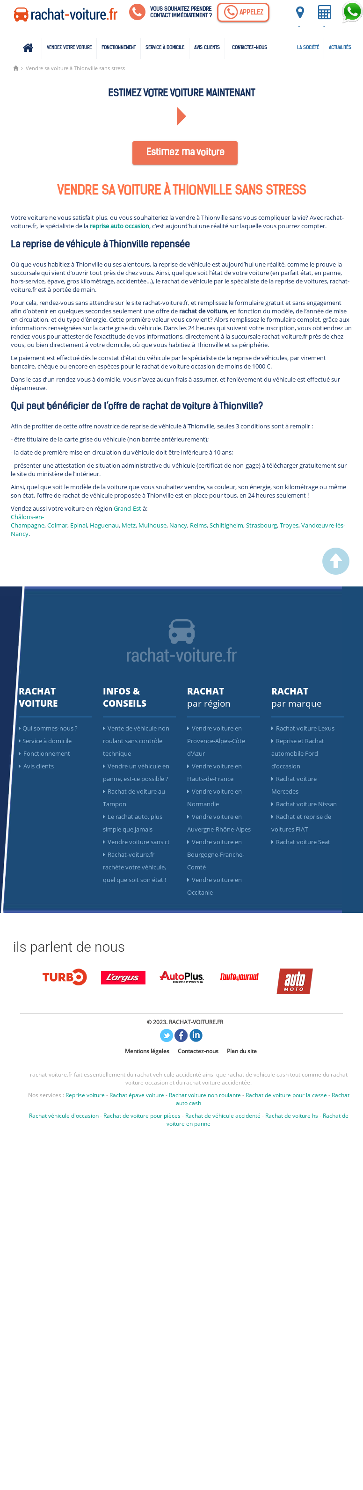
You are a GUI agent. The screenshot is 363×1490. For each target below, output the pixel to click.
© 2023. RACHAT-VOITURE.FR (185, 1022)
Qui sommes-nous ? (48, 728)
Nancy (178, 525)
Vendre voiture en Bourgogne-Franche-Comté (215, 854)
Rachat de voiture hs (291, 1116)
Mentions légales (147, 1051)
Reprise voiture (85, 1095)
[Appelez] (243, 12)
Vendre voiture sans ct (136, 842)
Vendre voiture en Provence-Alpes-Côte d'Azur (216, 741)
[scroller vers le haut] (336, 572)
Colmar (57, 525)
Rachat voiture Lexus (302, 728)
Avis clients (207, 48)
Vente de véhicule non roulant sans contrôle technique (136, 741)
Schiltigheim (226, 525)
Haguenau (104, 525)
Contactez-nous (249, 48)
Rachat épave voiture (136, 1095)
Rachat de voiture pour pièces (142, 1116)
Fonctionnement (119, 48)
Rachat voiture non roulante (205, 1095)
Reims (198, 525)
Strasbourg (261, 525)
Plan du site (242, 1051)
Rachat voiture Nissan (304, 804)
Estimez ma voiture (185, 153)
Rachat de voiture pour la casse (286, 1095)
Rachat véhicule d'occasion (64, 1116)
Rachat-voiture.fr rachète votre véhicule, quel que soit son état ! (134, 867)
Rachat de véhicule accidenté (223, 1116)
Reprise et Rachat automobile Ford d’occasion (297, 753)
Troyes (289, 525)
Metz (129, 525)
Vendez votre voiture (69, 48)
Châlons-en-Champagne (27, 521)
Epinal (78, 525)
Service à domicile (164, 48)
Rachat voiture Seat (300, 842)
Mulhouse (152, 525)
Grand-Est (127, 508)
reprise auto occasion (119, 226)
